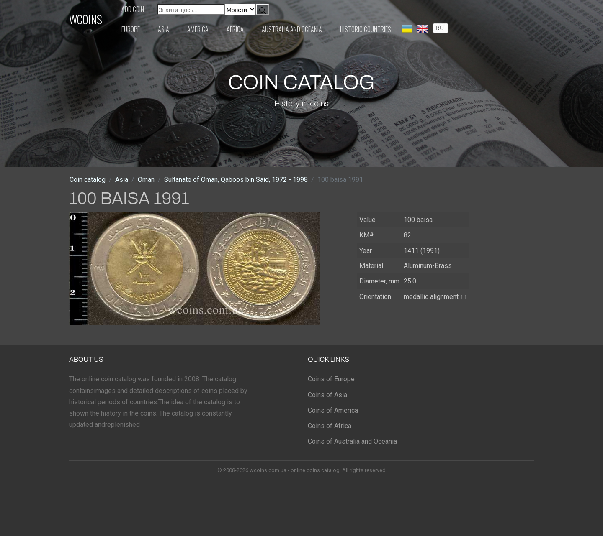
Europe (130, 29)
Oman (146, 180)
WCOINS (85, 19)
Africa (235, 29)
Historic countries (365, 29)
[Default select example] (240, 9)
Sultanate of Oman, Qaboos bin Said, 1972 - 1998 (236, 180)
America (198, 29)
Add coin (132, 9)
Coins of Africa (329, 426)
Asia (163, 29)
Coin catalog (88, 180)
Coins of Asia (327, 395)
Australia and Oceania (292, 29)
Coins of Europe (331, 379)
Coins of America (333, 410)
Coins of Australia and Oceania (352, 441)
